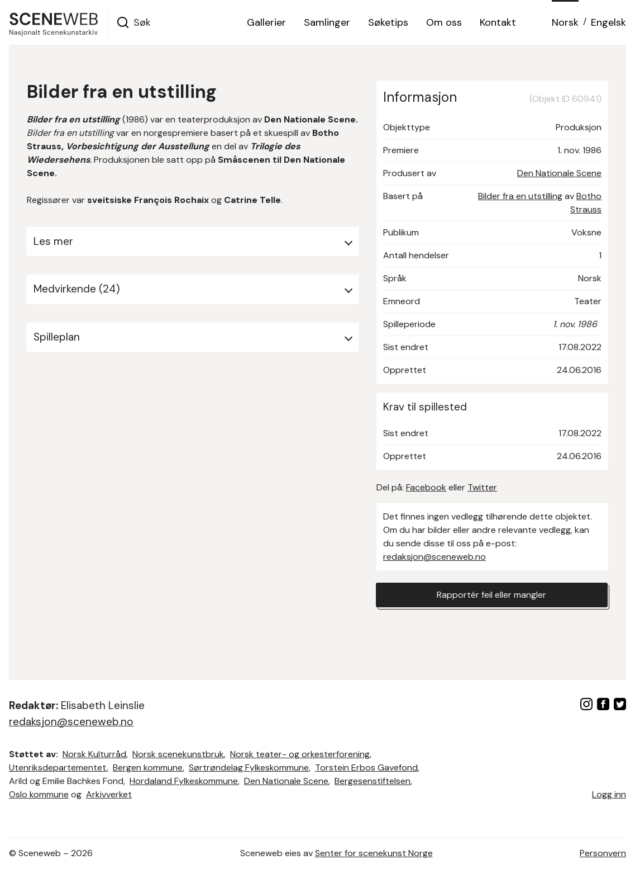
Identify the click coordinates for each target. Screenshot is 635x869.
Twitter (482, 487)
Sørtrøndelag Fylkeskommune (249, 767)
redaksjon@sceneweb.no (434, 557)
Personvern (603, 853)
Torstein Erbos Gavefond (366, 767)
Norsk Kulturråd (94, 754)
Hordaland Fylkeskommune (184, 781)
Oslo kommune (39, 794)
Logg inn (609, 794)
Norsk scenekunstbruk (178, 754)
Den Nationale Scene (559, 173)
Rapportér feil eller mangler (491, 595)
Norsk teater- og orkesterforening (300, 754)
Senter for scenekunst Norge (374, 853)
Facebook (426, 487)
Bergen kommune (148, 767)
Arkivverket (109, 794)
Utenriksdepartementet (58, 767)
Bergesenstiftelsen (372, 781)
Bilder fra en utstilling (520, 196)
